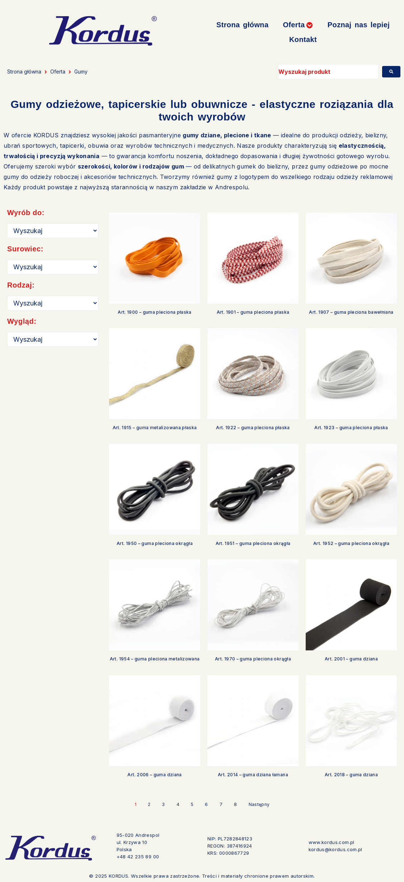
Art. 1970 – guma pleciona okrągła (253, 659)
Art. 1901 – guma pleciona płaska (253, 312)
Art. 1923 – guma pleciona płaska (351, 427)
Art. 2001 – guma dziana (351, 659)
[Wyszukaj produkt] (328, 71)
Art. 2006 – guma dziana (154, 774)
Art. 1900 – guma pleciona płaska (155, 312)
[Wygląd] (52, 339)
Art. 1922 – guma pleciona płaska (253, 427)
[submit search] (391, 71)
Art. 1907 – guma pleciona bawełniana (351, 312)
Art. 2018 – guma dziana (351, 774)
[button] (298, 25)
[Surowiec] (52, 267)
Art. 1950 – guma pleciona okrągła (155, 543)
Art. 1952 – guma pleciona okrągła (351, 543)
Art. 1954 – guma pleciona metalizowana (155, 659)
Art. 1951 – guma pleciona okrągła (253, 543)
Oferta (57, 71)
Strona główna (24, 71)
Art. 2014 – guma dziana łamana (253, 774)
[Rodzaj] (52, 303)
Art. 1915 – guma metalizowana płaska (155, 427)
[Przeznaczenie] (52, 230)
